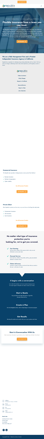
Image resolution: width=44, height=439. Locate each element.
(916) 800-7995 (8, 408)
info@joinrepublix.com (9, 412)
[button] (22, 339)
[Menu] (41, 6)
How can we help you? (7, 423)
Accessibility (4, 422)
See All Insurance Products (22, 186)
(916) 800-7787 (8, 405)
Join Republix (22, 2)
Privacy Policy (5, 420)
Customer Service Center (7, 419)
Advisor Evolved (18, 437)
